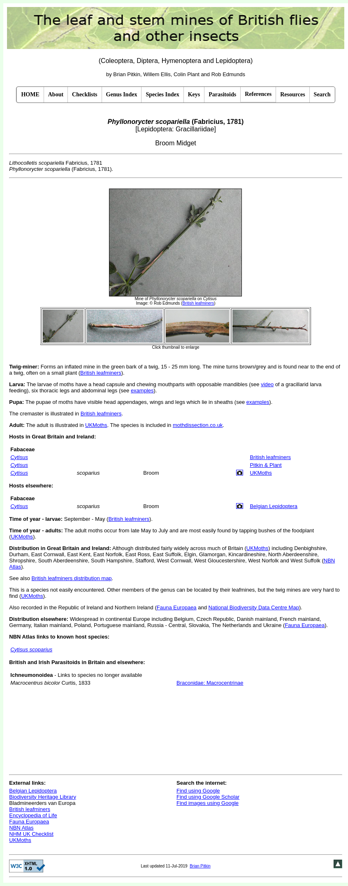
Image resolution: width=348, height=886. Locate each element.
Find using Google (198, 791)
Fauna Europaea (177, 607)
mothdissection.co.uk (198, 425)
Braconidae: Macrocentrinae (210, 683)
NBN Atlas (21, 828)
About (55, 94)
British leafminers (100, 373)
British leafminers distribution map (72, 578)
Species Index (162, 94)
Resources (292, 94)
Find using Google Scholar (207, 797)
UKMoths (96, 425)
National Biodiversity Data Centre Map (254, 607)
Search (322, 94)
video (267, 384)
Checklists (84, 94)
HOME (30, 94)
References (258, 94)
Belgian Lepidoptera (273, 506)
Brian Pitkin (200, 866)
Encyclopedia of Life (33, 815)
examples (142, 390)
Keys (194, 94)
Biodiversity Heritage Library (42, 797)
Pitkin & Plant (265, 465)
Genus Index (121, 94)
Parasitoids (222, 94)
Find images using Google (207, 803)
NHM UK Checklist (31, 834)
